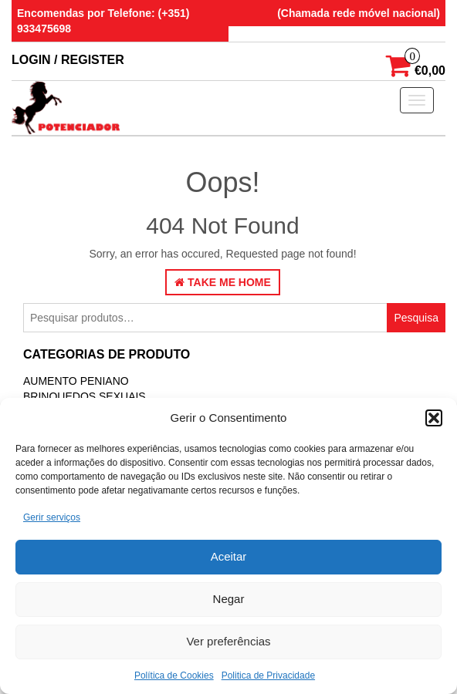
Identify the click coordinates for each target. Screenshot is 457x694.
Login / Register (68, 59)
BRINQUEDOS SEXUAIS (84, 396)
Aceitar (229, 556)
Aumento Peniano (76, 381)
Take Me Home (222, 282)
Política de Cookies (174, 675)
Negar (229, 598)
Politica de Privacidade (268, 675)
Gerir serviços (51, 517)
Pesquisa (416, 318)
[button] (434, 418)
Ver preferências (228, 641)
